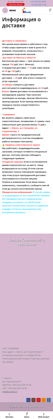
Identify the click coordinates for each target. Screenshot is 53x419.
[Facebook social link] (28, 400)
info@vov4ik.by (9, 391)
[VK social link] (49, 400)
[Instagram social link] (33, 400)
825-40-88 (36, 1)
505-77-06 (36, 5)
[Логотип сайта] (26, 10)
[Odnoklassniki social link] (44, 400)
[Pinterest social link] (38, 400)
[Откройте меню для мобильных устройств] (9, 10)
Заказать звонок (15, 4)
